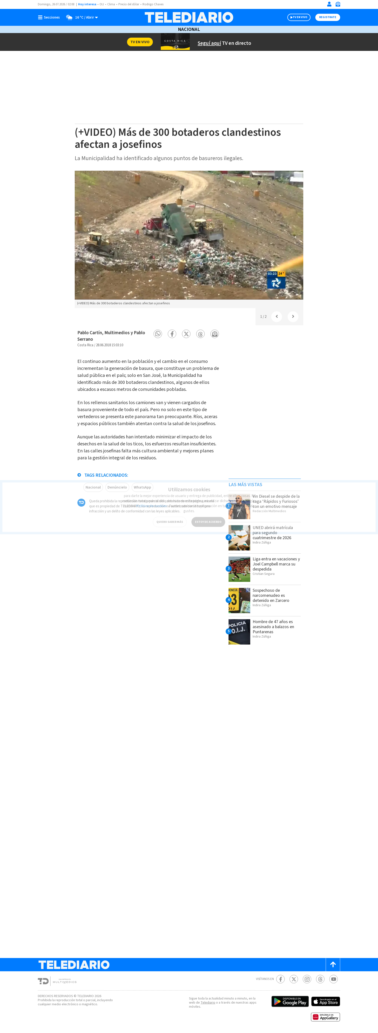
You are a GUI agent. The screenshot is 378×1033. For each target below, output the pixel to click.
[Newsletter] (337, 5)
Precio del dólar (130, 4)
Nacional (189, 29)
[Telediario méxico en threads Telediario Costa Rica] (320, 979)
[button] (158, 334)
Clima (111, 4)
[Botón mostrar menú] (50, 17)
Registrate (327, 17)
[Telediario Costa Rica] (189, 17)
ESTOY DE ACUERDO (208, 517)
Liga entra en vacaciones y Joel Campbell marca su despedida (271, 567)
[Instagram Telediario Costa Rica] (307, 979)
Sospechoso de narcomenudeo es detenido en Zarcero (272, 595)
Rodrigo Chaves (155, 4)
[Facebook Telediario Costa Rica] (280, 979)
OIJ (101, 4)
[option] (189, 239)
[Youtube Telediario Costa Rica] (333, 979)
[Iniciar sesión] (329, 4)
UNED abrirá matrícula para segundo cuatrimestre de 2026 (274, 532)
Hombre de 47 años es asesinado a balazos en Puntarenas (275, 626)
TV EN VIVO (300, 17)
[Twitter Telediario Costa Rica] (294, 979)
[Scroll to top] (333, 964)
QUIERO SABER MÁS (169, 517)
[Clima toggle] (81, 17)
